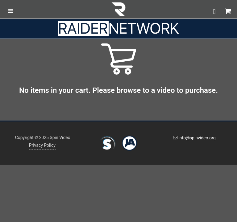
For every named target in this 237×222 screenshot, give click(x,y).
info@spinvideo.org (194, 137)
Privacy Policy (42, 145)
